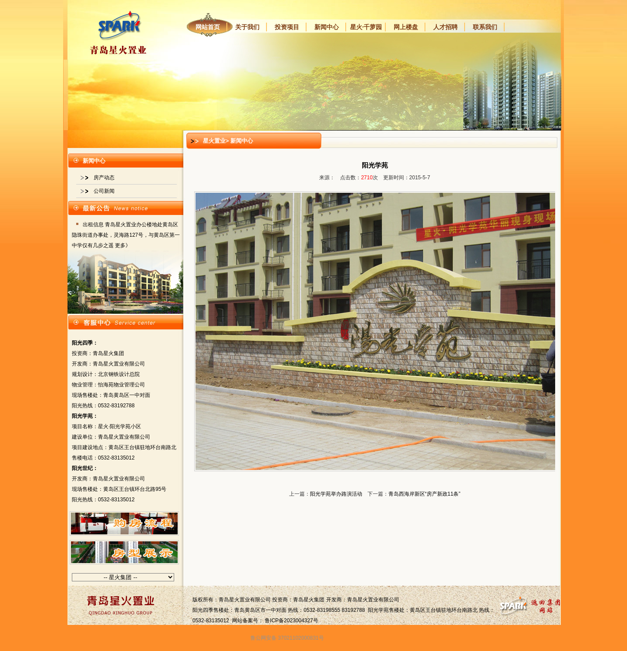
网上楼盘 (406, 26)
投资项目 (287, 26)
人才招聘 (445, 26)
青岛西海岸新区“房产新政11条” (424, 494)
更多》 (123, 245)
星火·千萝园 (366, 26)
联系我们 (485, 26)
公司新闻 (104, 191)
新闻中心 (326, 26)
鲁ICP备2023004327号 (291, 620)
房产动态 (104, 177)
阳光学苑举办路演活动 (336, 494)
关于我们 (247, 26)
